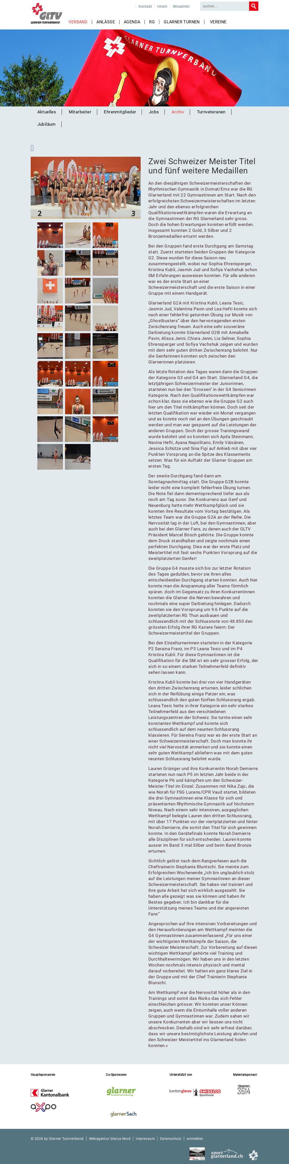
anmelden (195, 1139)
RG (152, 22)
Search (253, 6)
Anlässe (105, 22)
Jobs (154, 111)
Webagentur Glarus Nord (110, 1139)
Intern (162, 6)
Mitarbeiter (80, 111)
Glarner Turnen (182, 22)
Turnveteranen (211, 111)
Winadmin (181, 6)
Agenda (132, 22)
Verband (78, 22)
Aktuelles (46, 111)
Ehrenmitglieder (120, 111)
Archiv (178, 111)
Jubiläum (46, 124)
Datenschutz (170, 1139)
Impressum (145, 1139)
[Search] (224, 6)
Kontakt (145, 6)
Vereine (218, 22)
